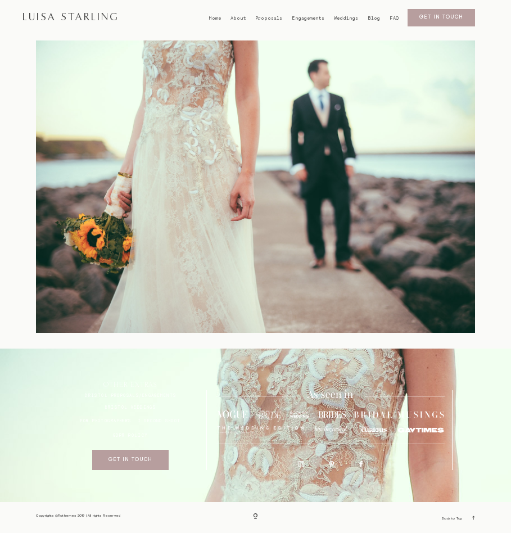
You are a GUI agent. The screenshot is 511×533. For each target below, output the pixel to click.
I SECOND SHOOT (159, 420)
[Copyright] (255, 517)
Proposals (269, 18)
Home (215, 18)
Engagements (308, 18)
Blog (374, 18)
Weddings (346, 18)
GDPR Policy (130, 435)
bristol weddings (130, 407)
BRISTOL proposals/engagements (130, 395)
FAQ (394, 18)
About (238, 18)
